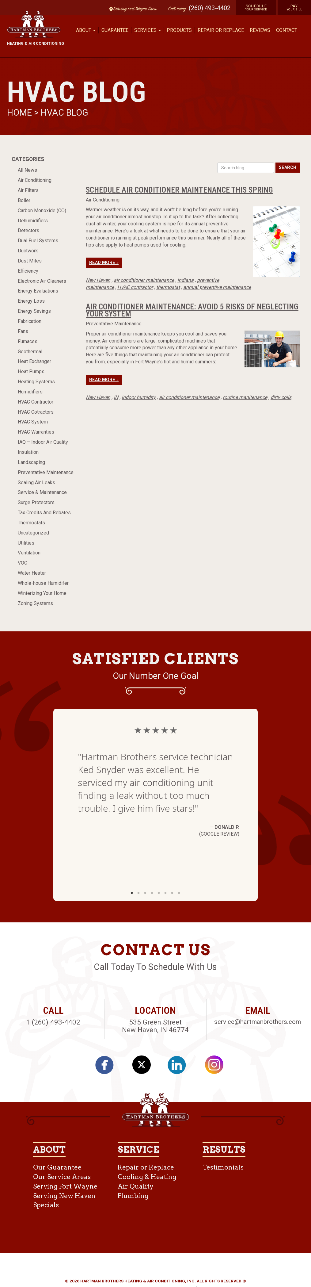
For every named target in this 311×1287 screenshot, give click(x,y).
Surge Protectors (36, 502)
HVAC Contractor (35, 402)
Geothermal (30, 351)
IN (116, 397)
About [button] (86, 30)
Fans (23, 331)
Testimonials (223, 1167)
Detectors (28, 230)
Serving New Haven (64, 1196)
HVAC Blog (64, 112)
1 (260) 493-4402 (53, 1022)
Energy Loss (31, 301)
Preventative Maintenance (46, 472)
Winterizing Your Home (42, 593)
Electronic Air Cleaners (42, 281)
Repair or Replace (221, 30)
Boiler (24, 200)
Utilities (26, 543)
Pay (294, 7)
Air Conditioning (34, 180)
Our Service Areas (62, 1177)
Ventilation (29, 553)
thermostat (168, 287)
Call (175, 9)
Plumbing (133, 1196)
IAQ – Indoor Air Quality (43, 442)
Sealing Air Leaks (36, 482)
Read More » (104, 262)
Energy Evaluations (38, 291)
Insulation (28, 452)
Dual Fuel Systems (38, 240)
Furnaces (27, 341)
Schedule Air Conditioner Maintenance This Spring (179, 189)
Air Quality (136, 1186)
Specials (46, 1205)
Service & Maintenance (42, 492)
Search (287, 167)
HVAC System (33, 422)
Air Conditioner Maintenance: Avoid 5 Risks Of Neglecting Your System (192, 310)
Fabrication (29, 321)
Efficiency (28, 271)
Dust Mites (30, 261)
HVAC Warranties (36, 432)
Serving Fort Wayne (65, 1186)
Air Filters (28, 190)
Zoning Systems (35, 603)
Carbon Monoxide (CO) (42, 210)
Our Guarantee (57, 1167)
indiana (185, 280)
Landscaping (31, 462)
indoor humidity (139, 397)
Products (179, 30)
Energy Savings (34, 311)
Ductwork (28, 251)
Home (20, 112)
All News (27, 170)
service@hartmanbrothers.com (257, 1021)
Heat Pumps (31, 371)
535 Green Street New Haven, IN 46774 (155, 1026)
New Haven (98, 280)
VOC (22, 563)
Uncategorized (33, 533)
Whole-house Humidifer (43, 583)
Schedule (256, 7)
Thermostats (31, 523)
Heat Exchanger (34, 361)
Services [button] (147, 30)
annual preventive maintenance (217, 287)
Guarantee (114, 30)
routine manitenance (245, 397)
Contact (286, 30)
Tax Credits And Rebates (44, 512)
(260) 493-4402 (209, 8)
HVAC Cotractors (36, 412)
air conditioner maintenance (144, 280)
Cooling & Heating (147, 1177)
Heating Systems (36, 382)
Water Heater (32, 573)
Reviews (260, 30)
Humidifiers (30, 392)
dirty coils (281, 397)
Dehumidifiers (33, 221)
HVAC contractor (135, 287)
